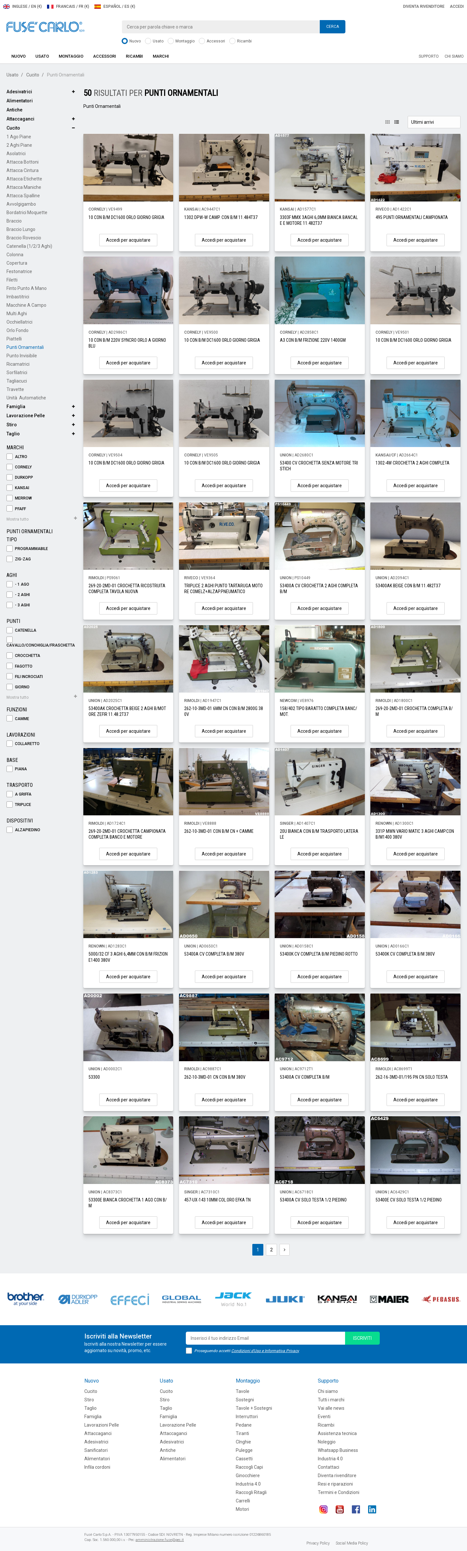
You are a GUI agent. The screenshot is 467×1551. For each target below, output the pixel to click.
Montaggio (181, 41)
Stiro (11, 424)
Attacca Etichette (24, 178)
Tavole (242, 1391)
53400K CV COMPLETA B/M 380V (405, 954)
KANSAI (17, 488)
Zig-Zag (18, 559)
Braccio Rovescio (23, 237)
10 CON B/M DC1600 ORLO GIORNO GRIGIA (126, 217)
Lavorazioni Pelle (101, 1425)
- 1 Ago (17, 584)
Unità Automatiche (26, 397)
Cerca (332, 26)
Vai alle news (331, 1408)
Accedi (457, 6)
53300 (94, 1077)
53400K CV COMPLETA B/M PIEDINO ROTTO (319, 954)
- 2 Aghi (18, 595)
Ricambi (240, 41)
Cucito (32, 74)
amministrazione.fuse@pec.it (160, 1540)
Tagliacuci (16, 381)
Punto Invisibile (21, 355)
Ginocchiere (248, 1475)
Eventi (324, 1416)
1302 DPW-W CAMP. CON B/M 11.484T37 (220, 217)
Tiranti (242, 1433)
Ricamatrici (18, 364)
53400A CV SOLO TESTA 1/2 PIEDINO (313, 1199)
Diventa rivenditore (424, 6)
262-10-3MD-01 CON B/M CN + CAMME (219, 831)
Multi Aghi (16, 313)
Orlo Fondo (17, 330)
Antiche (14, 109)
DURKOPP (19, 477)
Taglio (13, 433)
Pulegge (244, 1450)
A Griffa (18, 794)
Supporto (429, 56)
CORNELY (19, 467)
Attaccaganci (20, 118)
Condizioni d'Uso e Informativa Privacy (265, 1351)
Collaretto (23, 744)
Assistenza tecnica (337, 1433)
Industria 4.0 (248, 1484)
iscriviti (362, 1338)
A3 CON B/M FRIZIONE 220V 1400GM (313, 340)
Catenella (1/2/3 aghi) (29, 246)
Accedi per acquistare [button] (128, 240)
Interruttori (247, 1416)
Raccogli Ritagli (251, 1492)
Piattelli (14, 338)
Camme (17, 719)
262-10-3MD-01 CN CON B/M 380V (214, 1077)
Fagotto (19, 666)
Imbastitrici (17, 296)
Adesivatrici (19, 91)
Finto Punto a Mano (26, 288)
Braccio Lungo (20, 229)
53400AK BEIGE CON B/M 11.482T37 (408, 585)
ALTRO (16, 457)
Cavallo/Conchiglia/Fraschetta (40, 642)
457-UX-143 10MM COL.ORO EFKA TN (217, 1199)
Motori (242, 1509)
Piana (16, 769)
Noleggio (327, 1441)
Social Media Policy (352, 1543)
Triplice (18, 805)
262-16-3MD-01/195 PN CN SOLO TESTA (412, 1077)
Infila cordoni (97, 1467)
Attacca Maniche (23, 187)
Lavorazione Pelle (25, 415)
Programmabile (27, 549)
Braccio (14, 221)
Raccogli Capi (249, 1467)
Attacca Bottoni (22, 162)
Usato (154, 41)
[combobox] (233, 27)
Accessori (212, 41)
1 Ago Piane (18, 136)
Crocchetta (23, 656)
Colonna (14, 254)
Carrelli (243, 1500)
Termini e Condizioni (338, 1492)
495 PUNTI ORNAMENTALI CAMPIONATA (412, 217)
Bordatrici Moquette (26, 212)
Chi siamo (454, 56)
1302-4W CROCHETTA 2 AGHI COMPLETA (412, 462)
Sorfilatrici (16, 372)
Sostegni (245, 1399)
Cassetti (244, 1458)
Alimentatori (19, 100)
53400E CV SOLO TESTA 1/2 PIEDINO (409, 1199)
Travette (15, 389)
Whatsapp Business (338, 1450)
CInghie (243, 1441)
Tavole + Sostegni (254, 1408)
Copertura (16, 263)
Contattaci (328, 1467)
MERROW (19, 498)
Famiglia (15, 406)
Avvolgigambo (21, 204)
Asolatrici (16, 153)
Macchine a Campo (26, 305)
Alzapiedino (23, 830)
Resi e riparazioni (335, 1484)
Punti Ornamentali (25, 347)
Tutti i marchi (331, 1399)
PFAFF (16, 509)
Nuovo (131, 41)
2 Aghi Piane (19, 145)
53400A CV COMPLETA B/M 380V (214, 954)
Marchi (161, 56)
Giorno (18, 687)
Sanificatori (96, 1450)
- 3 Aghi (18, 605)
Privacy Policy (318, 1543)
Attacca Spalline (23, 195)
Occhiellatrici (19, 322)
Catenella (21, 630)
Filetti (12, 279)
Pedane (244, 1425)
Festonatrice (19, 271)
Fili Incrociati (24, 677)
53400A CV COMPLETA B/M (304, 1077)
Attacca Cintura (22, 170)
